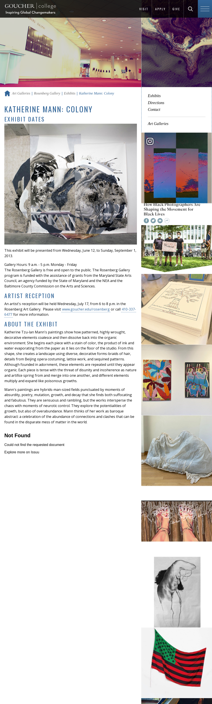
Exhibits (69, 93)
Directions (156, 103)
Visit (143, 9)
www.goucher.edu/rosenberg (86, 309)
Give (176, 9)
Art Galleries (21, 93)
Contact (154, 109)
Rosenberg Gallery (47, 93)
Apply (160, 9)
